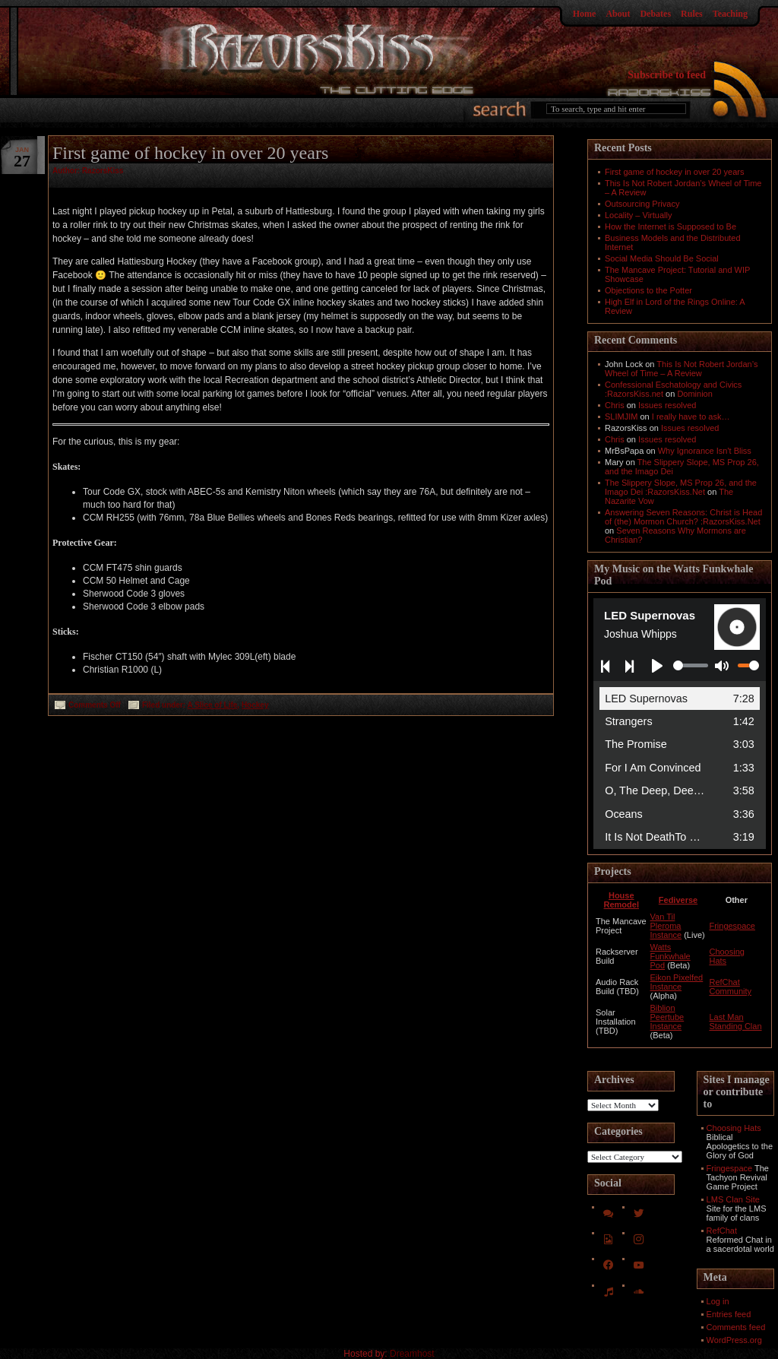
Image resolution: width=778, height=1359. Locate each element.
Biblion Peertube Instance (667, 1017)
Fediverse (678, 899)
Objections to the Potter (648, 290)
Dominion (694, 393)
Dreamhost (412, 1353)
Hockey (255, 705)
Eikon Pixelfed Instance (677, 982)
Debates (655, 13)
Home (584, 13)
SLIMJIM (621, 416)
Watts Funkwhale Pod (670, 956)
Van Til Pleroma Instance (666, 925)
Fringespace (732, 925)
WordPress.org (734, 1340)
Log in (718, 1301)
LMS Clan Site (733, 1199)
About (618, 13)
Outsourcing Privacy (642, 203)
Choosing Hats (734, 1127)
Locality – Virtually (638, 215)
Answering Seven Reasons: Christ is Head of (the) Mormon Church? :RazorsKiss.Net (683, 517)
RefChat (722, 1230)
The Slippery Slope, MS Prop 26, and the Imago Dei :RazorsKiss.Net (681, 487)
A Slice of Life (213, 705)
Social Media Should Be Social (662, 258)
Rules (692, 13)
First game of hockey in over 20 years (190, 153)
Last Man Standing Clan (735, 1021)
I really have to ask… (691, 416)
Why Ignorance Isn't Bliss (704, 450)
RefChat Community (730, 986)
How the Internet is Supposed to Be (670, 226)
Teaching (730, 13)
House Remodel (621, 900)
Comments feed (736, 1327)
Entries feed (729, 1314)
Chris (615, 405)
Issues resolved (667, 405)
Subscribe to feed (667, 75)
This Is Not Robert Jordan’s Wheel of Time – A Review (681, 369)
